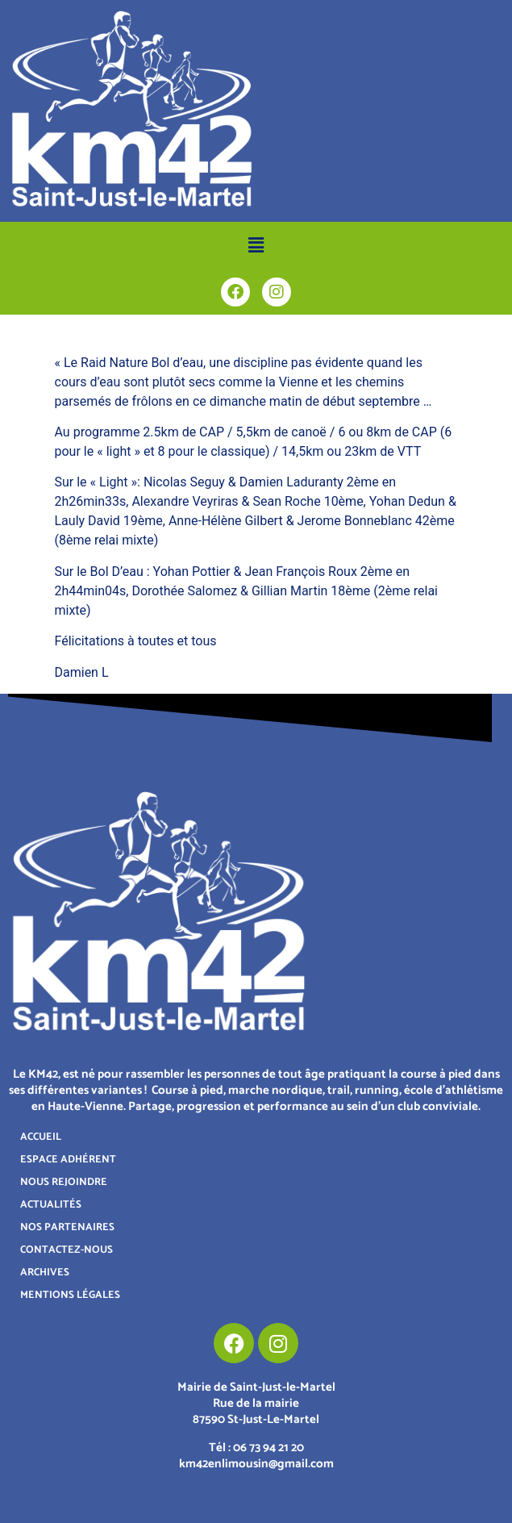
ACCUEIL (40, 1137)
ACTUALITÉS (50, 1204)
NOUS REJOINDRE (63, 1182)
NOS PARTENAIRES (67, 1227)
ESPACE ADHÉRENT (68, 1159)
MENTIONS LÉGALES (70, 1295)
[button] (255, 245)
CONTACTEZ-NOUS (66, 1249)
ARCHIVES (44, 1272)
